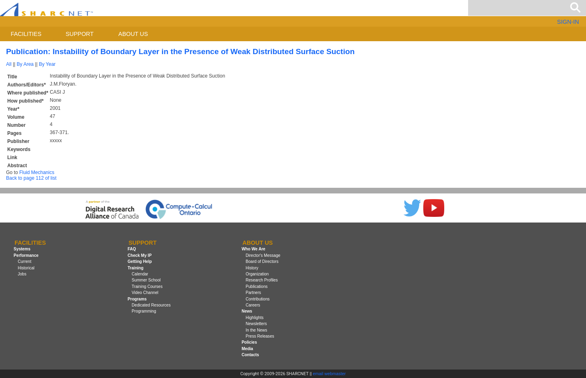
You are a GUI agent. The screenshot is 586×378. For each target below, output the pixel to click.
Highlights (254, 317)
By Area (25, 64)
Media (247, 348)
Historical (26, 268)
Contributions (257, 299)
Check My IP (139, 255)
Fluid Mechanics (37, 172)
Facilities (26, 34)
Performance (26, 255)
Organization (257, 274)
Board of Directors (262, 261)
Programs (137, 299)
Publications (256, 286)
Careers (253, 305)
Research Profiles (262, 280)
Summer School (146, 280)
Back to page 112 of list (31, 178)
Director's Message (263, 255)
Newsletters (256, 323)
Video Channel (145, 292)
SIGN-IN (568, 22)
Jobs (22, 274)
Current (25, 261)
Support (79, 34)
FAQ (132, 249)
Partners (253, 292)
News (247, 311)
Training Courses (147, 286)
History (252, 268)
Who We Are (253, 249)
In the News (256, 330)
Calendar (140, 274)
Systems (22, 249)
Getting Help (140, 261)
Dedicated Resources (151, 305)
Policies (249, 342)
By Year (47, 64)
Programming (144, 311)
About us (133, 34)
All (8, 64)
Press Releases (260, 336)
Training (135, 268)
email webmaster (329, 373)
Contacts (250, 355)
